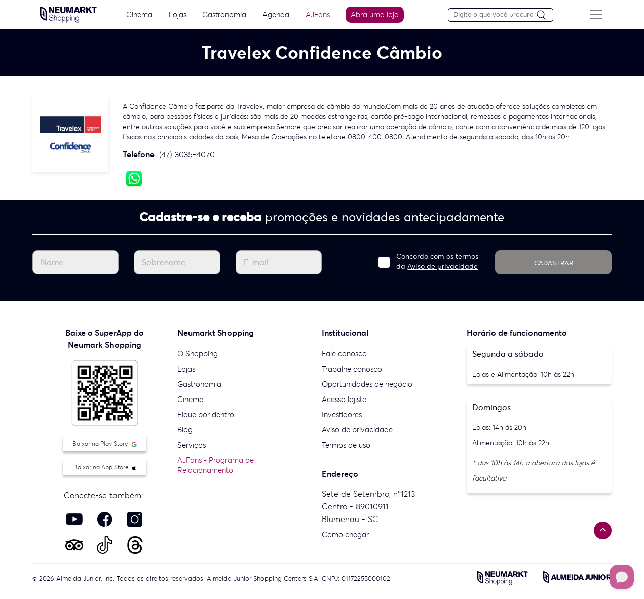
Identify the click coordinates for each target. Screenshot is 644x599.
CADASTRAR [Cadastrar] (553, 263)
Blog (185, 429)
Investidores (342, 414)
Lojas (176, 14)
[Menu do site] (598, 14)
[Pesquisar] (547, 15)
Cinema (138, 14)
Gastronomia (223, 14)
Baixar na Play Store (104, 443)
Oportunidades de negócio (367, 384)
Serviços (191, 445)
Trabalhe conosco (352, 369)
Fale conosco (344, 353)
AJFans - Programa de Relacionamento (215, 465)
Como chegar (345, 534)
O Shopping (197, 353)
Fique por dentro (205, 414)
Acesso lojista (344, 399)
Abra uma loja (374, 14)
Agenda (274, 14)
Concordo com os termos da (437, 261)
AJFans (317, 14)
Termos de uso (346, 445)
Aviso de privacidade (442, 266)
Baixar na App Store (104, 467)
